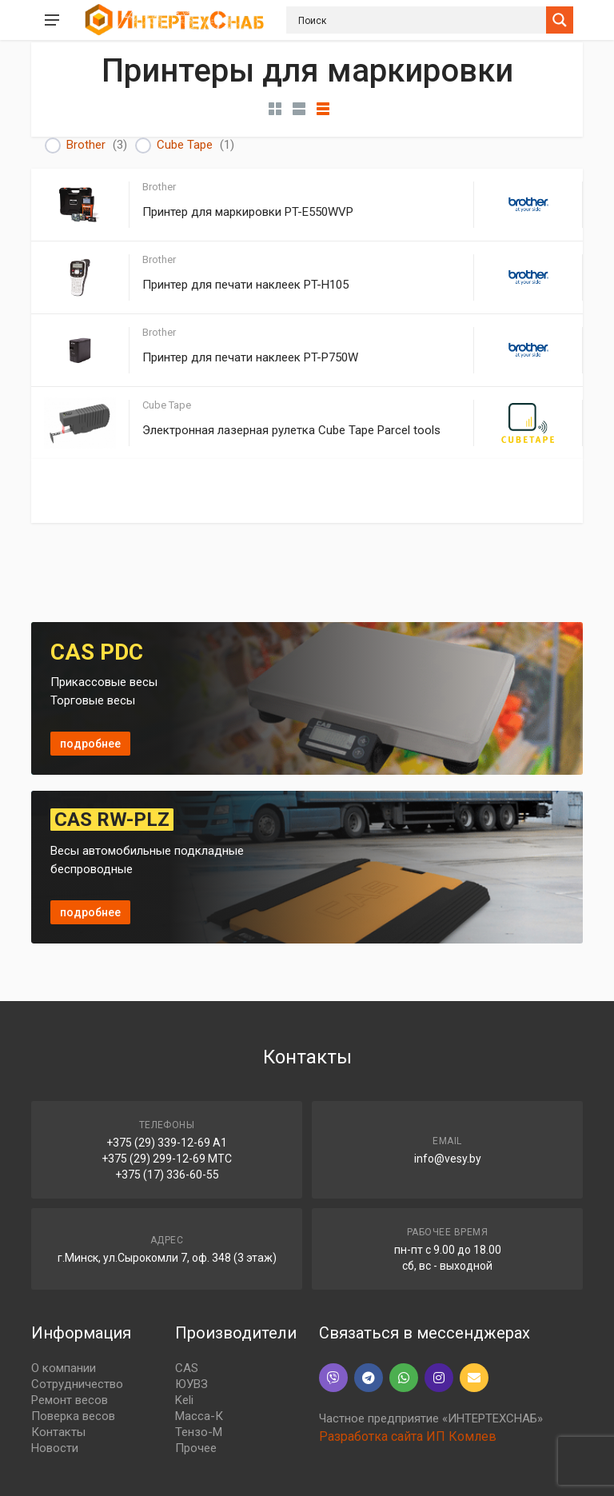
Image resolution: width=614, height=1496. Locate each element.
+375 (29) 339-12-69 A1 (166, 1142)
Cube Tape (185, 145)
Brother (86, 145)
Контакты (58, 1432)
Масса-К (199, 1416)
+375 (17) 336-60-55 (167, 1174)
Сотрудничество (77, 1384)
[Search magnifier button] (559, 20)
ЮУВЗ (191, 1384)
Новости (54, 1448)
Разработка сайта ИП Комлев (407, 1436)
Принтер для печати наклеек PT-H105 (245, 284)
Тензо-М (198, 1432)
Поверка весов (73, 1416)
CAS (186, 1368)
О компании (63, 1368)
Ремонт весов (69, 1400)
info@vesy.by (447, 1158)
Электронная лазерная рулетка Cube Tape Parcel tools (291, 430)
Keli (184, 1400)
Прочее (196, 1448)
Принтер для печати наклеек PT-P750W (250, 357)
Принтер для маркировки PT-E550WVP (247, 212)
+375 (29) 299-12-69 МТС (167, 1158)
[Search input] (420, 20)
